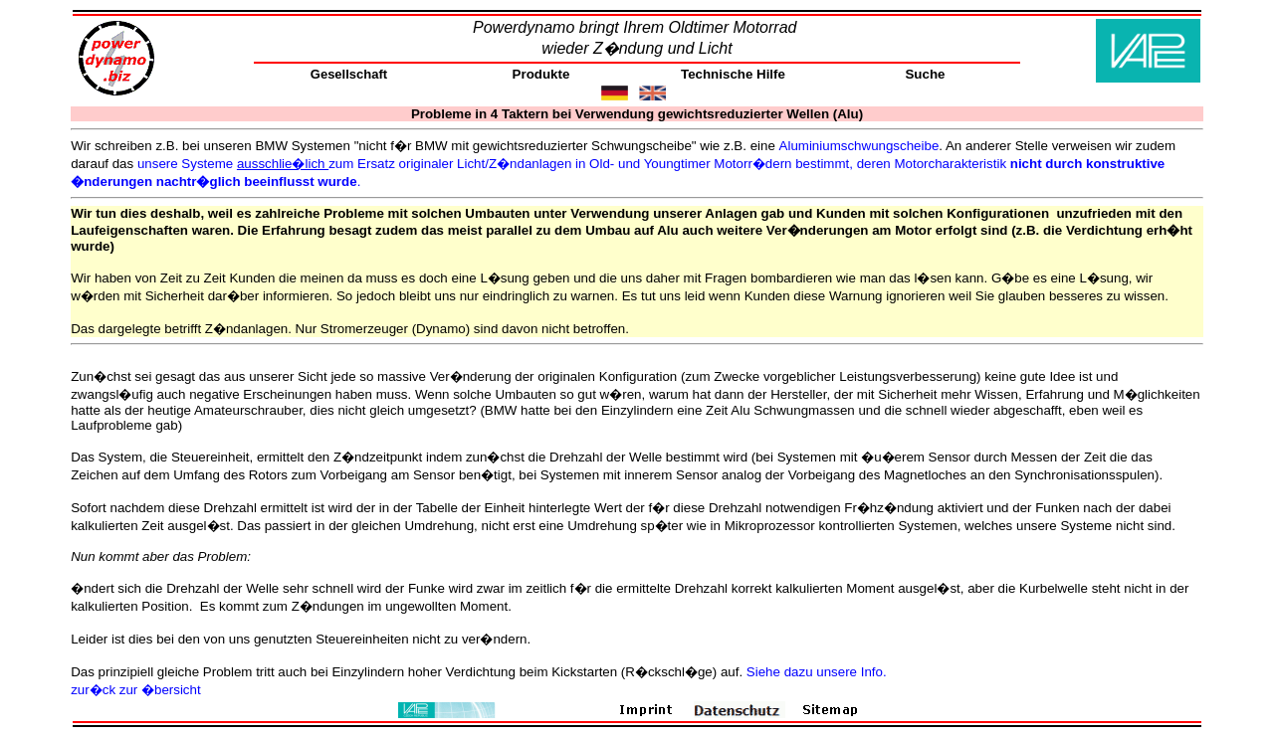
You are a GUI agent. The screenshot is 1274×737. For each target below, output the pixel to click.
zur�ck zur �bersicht (135, 689)
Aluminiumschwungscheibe (859, 145)
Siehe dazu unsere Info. (816, 671)
